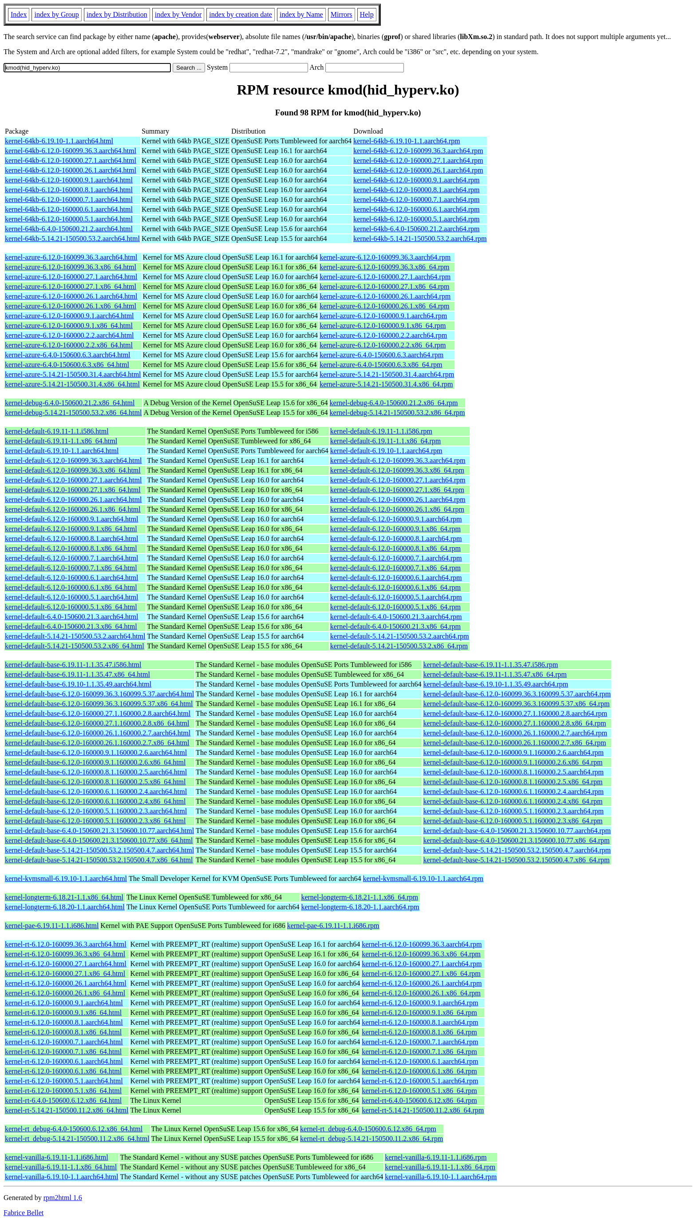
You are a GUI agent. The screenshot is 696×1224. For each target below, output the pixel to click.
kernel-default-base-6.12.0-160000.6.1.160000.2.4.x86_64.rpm (512, 801)
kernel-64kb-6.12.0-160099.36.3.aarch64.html (70, 150)
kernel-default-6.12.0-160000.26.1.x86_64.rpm (397, 509)
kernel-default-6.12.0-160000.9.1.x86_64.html (71, 529)
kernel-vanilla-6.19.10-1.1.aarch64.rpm (441, 1177)
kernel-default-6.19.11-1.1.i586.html (57, 431)
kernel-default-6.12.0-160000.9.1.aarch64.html (71, 519)
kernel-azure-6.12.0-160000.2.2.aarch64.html (69, 335)
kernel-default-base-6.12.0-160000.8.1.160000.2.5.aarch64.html (96, 772)
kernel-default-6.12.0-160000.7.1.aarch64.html (71, 558)
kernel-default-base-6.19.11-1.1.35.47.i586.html (73, 664)
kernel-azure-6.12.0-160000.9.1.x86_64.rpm (383, 325)
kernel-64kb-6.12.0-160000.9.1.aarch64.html (69, 180)
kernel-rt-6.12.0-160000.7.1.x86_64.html (63, 1051)
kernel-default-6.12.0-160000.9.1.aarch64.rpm (396, 519)
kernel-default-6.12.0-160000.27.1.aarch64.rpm (398, 480)
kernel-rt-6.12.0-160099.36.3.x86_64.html (65, 954)
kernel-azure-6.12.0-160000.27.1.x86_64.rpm (384, 286)
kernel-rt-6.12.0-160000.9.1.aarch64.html (64, 1003)
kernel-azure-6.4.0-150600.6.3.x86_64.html (67, 364)
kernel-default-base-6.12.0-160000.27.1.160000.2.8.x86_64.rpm (514, 723)
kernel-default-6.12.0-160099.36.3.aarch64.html (73, 460)
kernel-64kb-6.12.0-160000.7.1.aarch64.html (69, 199)
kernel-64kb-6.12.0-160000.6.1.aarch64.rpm (416, 209)
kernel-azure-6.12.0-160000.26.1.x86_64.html (70, 306)
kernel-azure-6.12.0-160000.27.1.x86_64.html (70, 286)
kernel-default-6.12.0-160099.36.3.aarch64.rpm (398, 460)
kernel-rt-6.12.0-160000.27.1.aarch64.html (66, 963)
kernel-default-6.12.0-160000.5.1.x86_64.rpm (395, 607)
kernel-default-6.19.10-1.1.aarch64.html (62, 450)
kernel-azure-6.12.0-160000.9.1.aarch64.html (69, 316)
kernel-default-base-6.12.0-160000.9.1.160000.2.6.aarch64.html (96, 752)
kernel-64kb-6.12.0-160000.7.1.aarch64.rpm (416, 199)
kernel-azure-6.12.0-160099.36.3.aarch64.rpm (385, 257)
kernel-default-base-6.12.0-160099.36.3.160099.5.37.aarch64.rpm (517, 694)
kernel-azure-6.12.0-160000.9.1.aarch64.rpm (383, 316)
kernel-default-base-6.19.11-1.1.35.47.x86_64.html (77, 674)
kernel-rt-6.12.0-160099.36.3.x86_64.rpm (421, 954)
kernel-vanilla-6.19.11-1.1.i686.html (56, 1157)
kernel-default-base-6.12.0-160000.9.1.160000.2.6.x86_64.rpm (512, 762)
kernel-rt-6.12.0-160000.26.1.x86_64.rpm (421, 993)
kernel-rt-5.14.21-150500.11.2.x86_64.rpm (423, 1110)
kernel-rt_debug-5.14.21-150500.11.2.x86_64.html (77, 1138)
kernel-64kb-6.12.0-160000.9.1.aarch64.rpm (416, 180)
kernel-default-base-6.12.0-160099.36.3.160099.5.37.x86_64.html (99, 703)
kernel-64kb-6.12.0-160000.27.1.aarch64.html (70, 160)
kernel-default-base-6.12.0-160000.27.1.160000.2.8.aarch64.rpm (515, 713)
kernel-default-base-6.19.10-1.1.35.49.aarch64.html (78, 684)
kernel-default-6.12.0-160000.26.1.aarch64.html (73, 499)
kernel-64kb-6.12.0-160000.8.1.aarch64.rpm (416, 189)
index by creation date (240, 14)
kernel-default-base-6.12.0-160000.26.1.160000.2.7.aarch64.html (97, 733)
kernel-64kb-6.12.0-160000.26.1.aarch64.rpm (418, 170)
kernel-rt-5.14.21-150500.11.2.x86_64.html (66, 1110)
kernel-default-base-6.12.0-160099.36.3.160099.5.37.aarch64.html (99, 694)
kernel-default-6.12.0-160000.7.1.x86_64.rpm (395, 568)
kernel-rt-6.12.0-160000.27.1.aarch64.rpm (422, 963)
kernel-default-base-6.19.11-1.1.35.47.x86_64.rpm (494, 674)
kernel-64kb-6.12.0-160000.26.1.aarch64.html (70, 170)
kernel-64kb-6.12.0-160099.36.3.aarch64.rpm (418, 150)
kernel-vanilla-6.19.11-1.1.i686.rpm (435, 1157)
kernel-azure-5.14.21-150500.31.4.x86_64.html (72, 384)
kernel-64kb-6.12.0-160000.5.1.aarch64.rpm (416, 219)
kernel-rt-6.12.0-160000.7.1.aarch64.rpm (420, 1042)
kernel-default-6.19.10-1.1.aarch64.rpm (386, 450)
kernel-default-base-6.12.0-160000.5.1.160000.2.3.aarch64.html (96, 811)
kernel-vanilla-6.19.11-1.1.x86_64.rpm (440, 1167)
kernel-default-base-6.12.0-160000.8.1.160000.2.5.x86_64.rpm (512, 782)
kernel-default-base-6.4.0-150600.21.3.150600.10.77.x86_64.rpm (516, 840)
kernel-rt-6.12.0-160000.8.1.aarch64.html (64, 1022)
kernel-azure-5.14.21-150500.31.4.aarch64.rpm (387, 374)
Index (19, 14)
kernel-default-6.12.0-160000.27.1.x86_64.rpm (397, 490)
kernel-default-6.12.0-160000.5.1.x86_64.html (71, 607)
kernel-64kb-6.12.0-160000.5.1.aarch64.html (69, 219)
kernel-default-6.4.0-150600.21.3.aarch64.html (71, 616)
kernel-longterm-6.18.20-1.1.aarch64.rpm (360, 907)
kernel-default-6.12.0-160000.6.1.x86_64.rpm (395, 587)
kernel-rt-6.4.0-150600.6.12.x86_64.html (63, 1100)
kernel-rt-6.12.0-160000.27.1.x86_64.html (65, 973)
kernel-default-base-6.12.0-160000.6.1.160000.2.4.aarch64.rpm (513, 791)
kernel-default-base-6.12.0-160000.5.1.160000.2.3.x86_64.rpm (512, 821)
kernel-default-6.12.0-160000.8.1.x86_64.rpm (395, 548)
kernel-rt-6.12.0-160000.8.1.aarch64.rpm (420, 1022)
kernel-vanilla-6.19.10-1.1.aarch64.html (61, 1177)
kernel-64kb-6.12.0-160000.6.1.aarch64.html (69, 209)
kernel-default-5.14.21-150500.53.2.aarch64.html (75, 636)
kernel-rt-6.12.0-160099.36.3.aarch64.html (66, 944)
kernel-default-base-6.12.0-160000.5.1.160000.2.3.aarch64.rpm (513, 811)
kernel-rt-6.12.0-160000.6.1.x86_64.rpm (419, 1071)
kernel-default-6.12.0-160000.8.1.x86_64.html (71, 548)
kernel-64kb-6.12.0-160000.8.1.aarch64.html (69, 189)
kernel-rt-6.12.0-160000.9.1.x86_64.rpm (419, 1012)
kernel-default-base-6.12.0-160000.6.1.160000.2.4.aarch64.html (96, 791)
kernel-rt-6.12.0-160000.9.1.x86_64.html (63, 1012)
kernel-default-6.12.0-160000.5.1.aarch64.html (71, 597)
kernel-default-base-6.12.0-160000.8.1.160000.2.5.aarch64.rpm (513, 772)
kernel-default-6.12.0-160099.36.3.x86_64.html (73, 470)
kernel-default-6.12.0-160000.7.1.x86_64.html (71, 568)
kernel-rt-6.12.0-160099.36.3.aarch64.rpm (422, 944)
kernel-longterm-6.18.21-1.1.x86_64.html (64, 897)
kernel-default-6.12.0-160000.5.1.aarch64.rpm (396, 597)
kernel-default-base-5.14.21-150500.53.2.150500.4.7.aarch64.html (99, 850)
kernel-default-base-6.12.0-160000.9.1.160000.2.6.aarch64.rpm (513, 752)
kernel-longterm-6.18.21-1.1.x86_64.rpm (359, 897)
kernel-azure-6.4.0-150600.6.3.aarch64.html (67, 355)
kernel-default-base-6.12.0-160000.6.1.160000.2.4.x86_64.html (95, 801)
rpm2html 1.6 (63, 1197)
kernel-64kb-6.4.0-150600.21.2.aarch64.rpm (416, 229)
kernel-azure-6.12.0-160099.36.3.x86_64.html (70, 267)
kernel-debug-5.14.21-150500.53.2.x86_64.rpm (397, 412)
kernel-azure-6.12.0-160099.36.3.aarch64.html (71, 257)
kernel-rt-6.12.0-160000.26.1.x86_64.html (65, 993)
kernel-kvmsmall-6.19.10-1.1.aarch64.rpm (423, 878)
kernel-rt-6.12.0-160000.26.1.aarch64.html (66, 983)
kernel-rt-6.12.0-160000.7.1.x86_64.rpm (419, 1051)
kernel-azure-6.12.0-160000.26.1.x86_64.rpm (384, 306)
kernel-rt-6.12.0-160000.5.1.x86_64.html (63, 1090)
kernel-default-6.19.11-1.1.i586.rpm (381, 431)
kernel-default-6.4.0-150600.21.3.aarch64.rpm (396, 616)
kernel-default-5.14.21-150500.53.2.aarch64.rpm (399, 636)
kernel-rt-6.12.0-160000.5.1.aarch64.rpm (420, 1081)
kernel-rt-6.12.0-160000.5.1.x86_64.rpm (419, 1090)
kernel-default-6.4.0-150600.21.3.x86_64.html (71, 626)
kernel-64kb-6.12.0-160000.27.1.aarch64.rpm (418, 160)
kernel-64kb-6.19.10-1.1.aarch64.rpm (406, 141)
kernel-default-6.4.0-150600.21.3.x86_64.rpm (395, 626)
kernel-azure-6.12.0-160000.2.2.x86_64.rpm (383, 345)
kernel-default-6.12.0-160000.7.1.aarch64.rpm (396, 558)
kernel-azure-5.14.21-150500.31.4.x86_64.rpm (386, 384)
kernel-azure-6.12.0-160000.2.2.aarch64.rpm (383, 335)
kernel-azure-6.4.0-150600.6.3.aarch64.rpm (381, 355)
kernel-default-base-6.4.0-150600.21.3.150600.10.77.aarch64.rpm (517, 830)
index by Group (56, 14)
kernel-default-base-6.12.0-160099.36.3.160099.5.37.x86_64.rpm (516, 703)
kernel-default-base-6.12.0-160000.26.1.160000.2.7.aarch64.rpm (515, 733)
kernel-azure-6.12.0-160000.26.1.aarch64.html (71, 296)
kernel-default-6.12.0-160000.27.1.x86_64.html (73, 490)
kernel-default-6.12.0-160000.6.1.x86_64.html (71, 587)
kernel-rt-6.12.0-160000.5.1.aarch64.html (64, 1081)
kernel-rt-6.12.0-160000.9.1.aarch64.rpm (420, 1003)
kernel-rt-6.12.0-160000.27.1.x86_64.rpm (421, 973)
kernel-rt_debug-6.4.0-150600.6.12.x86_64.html (73, 1129)
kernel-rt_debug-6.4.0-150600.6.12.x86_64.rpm (368, 1129)
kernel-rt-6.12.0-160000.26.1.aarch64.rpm (422, 983)
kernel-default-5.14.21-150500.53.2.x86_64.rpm (399, 646)
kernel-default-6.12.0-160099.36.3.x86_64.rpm (397, 470)
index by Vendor (178, 14)
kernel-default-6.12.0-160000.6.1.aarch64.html (71, 577)
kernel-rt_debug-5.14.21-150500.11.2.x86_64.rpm (371, 1138)
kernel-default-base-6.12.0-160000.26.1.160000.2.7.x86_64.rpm (514, 742)
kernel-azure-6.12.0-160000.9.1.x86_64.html (69, 325)
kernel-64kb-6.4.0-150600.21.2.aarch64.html (69, 229)
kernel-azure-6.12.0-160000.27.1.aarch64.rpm (385, 276)
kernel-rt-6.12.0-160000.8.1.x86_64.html (63, 1032)
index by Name (301, 14)
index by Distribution (117, 14)
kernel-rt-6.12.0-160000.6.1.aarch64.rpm (420, 1061)
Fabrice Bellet (24, 1212)
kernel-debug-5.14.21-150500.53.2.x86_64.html (73, 412)
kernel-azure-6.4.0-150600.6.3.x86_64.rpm (381, 364)
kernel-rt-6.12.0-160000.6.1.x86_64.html (63, 1071)
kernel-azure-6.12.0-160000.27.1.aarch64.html (71, 276)
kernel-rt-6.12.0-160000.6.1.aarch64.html (64, 1061)
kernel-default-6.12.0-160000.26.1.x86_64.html (73, 509)
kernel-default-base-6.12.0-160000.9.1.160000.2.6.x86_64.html (95, 762)
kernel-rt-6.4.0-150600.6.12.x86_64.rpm (419, 1100)
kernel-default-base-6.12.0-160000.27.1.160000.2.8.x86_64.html (97, 723)
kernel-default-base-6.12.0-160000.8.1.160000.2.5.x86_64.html (95, 782)
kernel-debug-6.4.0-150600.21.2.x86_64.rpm (394, 403)
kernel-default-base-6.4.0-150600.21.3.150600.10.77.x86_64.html (99, 840)
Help (367, 14)
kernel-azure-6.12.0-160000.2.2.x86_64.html (69, 345)
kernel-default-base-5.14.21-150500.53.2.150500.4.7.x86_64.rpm (516, 860)
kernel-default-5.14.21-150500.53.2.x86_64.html (74, 646)
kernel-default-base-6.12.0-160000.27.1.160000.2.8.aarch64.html (97, 713)
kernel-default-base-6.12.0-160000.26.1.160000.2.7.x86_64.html (97, 742)
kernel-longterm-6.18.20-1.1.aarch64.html (65, 907)
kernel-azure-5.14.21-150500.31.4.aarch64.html (73, 374)
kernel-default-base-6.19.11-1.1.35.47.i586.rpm (490, 664)
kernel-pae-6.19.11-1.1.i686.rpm (333, 925)
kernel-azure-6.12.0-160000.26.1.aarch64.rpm (385, 296)
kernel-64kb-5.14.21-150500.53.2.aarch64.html (72, 238)
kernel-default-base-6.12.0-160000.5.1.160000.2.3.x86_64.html (95, 821)
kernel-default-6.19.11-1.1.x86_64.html (61, 441)
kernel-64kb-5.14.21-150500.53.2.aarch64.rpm (419, 238)
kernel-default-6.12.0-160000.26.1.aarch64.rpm (398, 499)
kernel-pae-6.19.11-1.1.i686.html (52, 925)
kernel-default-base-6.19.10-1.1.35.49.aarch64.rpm (495, 684)
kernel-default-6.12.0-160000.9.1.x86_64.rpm (395, 529)
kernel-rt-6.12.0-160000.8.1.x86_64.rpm (419, 1032)
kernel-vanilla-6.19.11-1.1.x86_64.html (61, 1167)
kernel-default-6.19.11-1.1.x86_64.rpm (385, 441)
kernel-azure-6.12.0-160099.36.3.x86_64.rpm (384, 267)
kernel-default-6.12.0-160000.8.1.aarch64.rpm (396, 538)
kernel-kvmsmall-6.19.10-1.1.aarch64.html (66, 878)
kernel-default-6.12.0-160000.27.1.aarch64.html (73, 480)
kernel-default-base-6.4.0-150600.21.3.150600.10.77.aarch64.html (99, 830)
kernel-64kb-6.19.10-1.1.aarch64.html (59, 141)
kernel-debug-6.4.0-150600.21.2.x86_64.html (69, 403)
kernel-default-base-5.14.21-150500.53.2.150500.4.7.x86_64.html (99, 860)
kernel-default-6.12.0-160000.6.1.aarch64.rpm (396, 577)
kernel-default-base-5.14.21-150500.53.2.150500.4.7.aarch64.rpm (517, 850)
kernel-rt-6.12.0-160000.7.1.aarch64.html (64, 1042)
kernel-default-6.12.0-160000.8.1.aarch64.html (71, 538)
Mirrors (341, 14)
